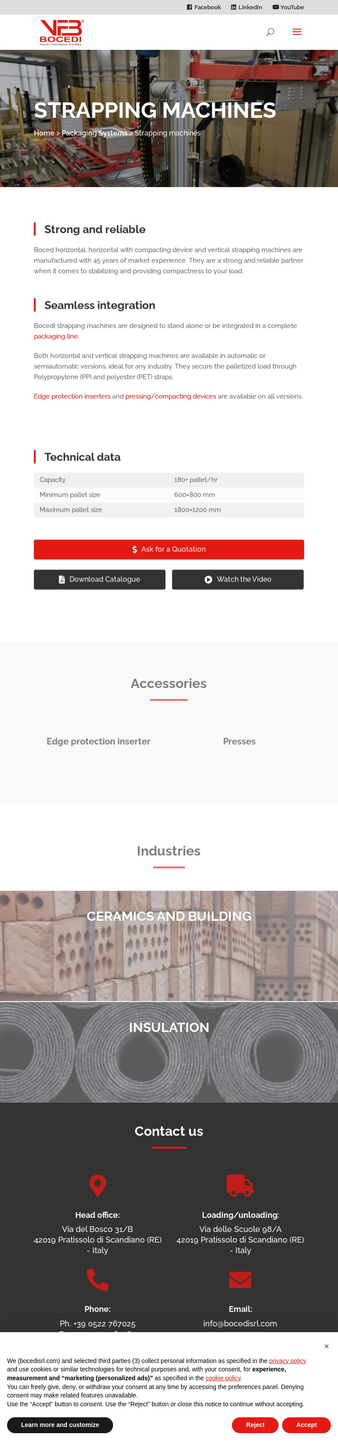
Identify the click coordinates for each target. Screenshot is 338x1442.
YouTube (288, 7)
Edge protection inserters (72, 404)
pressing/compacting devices (170, 404)
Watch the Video (244, 586)
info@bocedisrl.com (240, 1323)
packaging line (56, 344)
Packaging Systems (95, 133)
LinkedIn (250, 7)
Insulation (169, 1043)
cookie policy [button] (223, 1378)
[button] (327, 1346)
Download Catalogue (105, 586)
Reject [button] (255, 1424)
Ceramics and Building (169, 931)
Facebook (208, 7)
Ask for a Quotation (173, 556)
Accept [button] (306, 1424)
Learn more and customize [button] (60, 1424)
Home (44, 133)
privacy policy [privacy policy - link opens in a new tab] (287, 1360)
